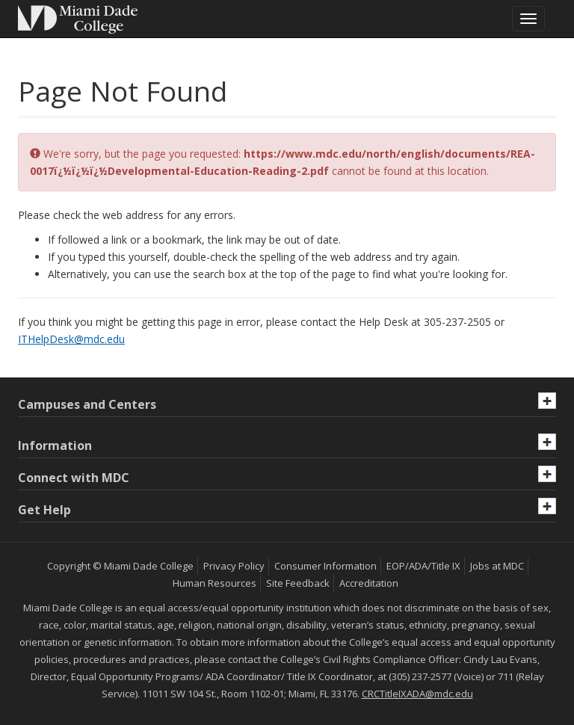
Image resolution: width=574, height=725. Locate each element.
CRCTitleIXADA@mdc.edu (417, 693)
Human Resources (214, 583)
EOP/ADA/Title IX (423, 566)
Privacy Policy (234, 566)
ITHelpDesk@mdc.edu (71, 339)
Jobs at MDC (497, 566)
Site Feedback (298, 583)
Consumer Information (325, 566)
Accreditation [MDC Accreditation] (368, 583)
